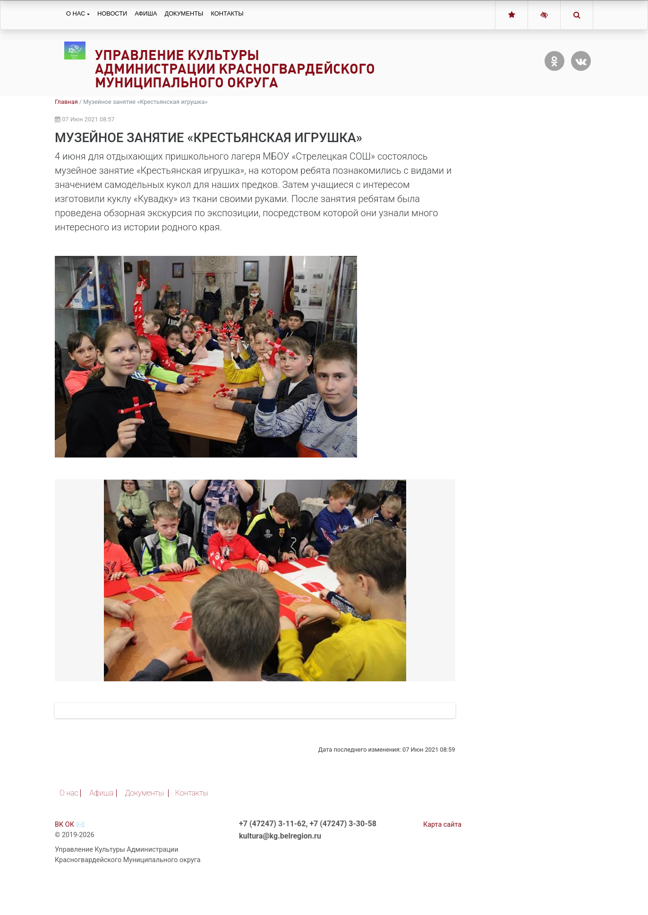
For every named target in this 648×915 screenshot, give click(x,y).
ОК (69, 864)
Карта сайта (442, 864)
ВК (59, 864)
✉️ (80, 864)
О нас (75, 13)
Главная (66, 101)
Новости (112, 13)
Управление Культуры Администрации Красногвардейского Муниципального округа (235, 68)
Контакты (227, 13)
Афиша (146, 13)
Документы (183, 13)
